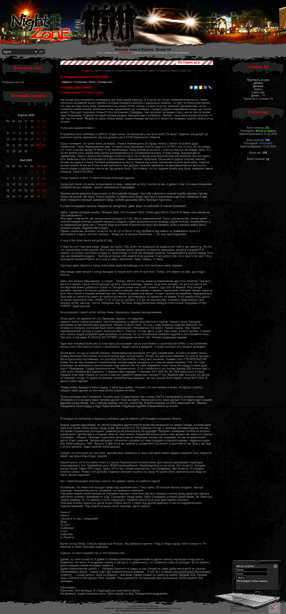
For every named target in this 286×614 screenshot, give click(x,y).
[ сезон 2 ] (99, 70)
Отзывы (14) (104, 82)
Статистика (80, 82)
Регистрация (243, 581)
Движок (258, 83)
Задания (67, 82)
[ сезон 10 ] (185, 70)
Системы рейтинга (179, 53)
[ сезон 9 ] (174, 70)
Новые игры (111, 53)
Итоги (92, 82)
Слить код (258, 92)
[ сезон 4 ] (120, 70)
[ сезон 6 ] (142, 70)
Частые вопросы (159, 53)
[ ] (87, 70)
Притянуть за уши (258, 79)
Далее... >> (258, 95)
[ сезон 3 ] (109, 70)
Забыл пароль (259, 581)
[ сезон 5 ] (131, 70)
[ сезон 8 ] (163, 70)
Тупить (258, 89)
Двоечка (258, 86)
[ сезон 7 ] (152, 70)
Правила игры (141, 53)
